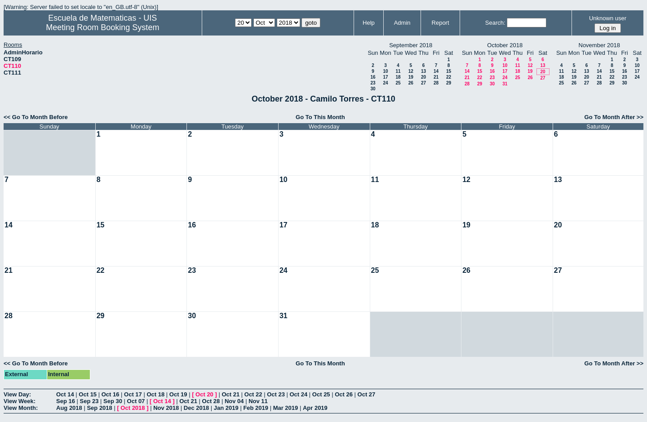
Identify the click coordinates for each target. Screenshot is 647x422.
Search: (495, 22)
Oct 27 (367, 394)
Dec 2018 (196, 407)
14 (436, 71)
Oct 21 (230, 394)
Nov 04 (234, 401)
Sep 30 (112, 401)
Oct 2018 (132, 407)
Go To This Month (320, 117)
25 (397, 82)
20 (423, 77)
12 (410, 71)
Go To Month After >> (614, 117)
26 (410, 82)
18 (397, 77)
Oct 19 (178, 394)
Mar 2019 (285, 407)
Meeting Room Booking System (102, 27)
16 (372, 77)
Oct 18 (155, 394)
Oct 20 (204, 394)
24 (385, 82)
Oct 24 (299, 394)
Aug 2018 (69, 407)
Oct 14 (65, 394)
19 (410, 77)
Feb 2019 (255, 407)
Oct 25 (321, 394)
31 (504, 83)
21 (436, 77)
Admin (402, 22)
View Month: (21, 407)
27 (423, 82)
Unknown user (607, 18)
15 (448, 71)
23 (372, 82)
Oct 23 (276, 394)
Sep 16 (65, 401)
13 (423, 71)
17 (385, 77)
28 (436, 82)
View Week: (19, 401)
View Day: (17, 394)
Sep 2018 (99, 407)
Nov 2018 (166, 407)
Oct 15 (88, 394)
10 (385, 71)
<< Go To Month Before (36, 117)
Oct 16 (111, 394)
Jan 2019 (226, 407)
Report (440, 22)
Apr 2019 (315, 407)
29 (448, 82)
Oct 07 (136, 401)
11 (397, 71)
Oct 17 (133, 394)
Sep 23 (89, 401)
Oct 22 (253, 394)
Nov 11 (258, 401)
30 (372, 88)
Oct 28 (211, 401)
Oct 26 (344, 394)
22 (448, 77)
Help (369, 22)
